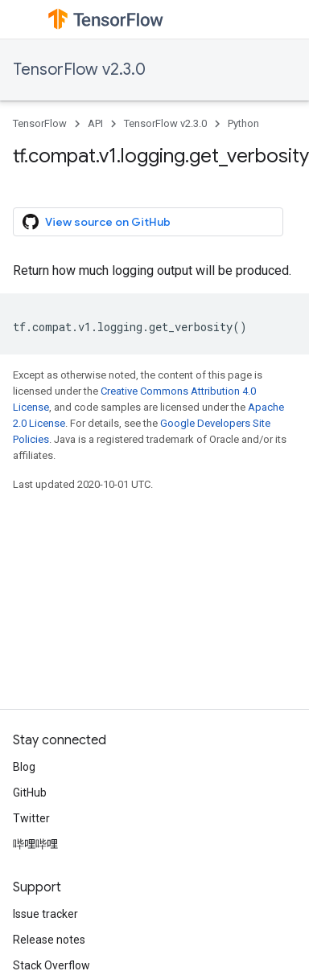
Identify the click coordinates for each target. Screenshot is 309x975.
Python (243, 123)
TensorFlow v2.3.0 (79, 69)
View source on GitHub (97, 222)
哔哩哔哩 (35, 844)
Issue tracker (45, 913)
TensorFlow (40, 123)
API (95, 123)
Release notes (49, 939)
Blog (24, 766)
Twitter (31, 818)
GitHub (30, 792)
